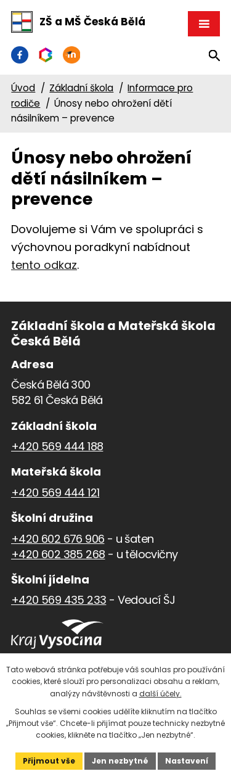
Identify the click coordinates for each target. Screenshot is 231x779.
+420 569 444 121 (55, 492)
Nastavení (186, 761)
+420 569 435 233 (58, 600)
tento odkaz (44, 265)
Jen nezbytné (120, 761)
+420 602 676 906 (57, 538)
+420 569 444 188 (57, 446)
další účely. (160, 693)
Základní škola (81, 87)
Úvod (23, 87)
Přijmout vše (49, 761)
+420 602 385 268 (58, 554)
